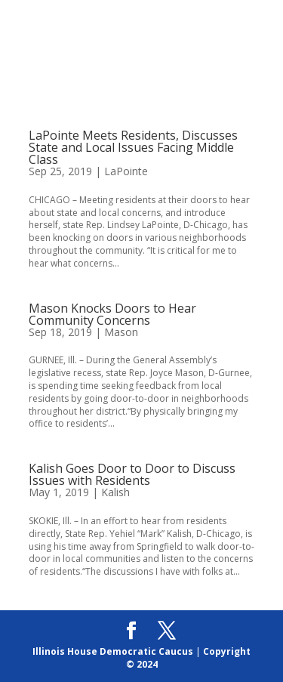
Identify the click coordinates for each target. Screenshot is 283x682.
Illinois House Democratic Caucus (112, 651)
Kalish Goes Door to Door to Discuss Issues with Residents (132, 474)
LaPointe (126, 171)
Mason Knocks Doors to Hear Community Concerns (112, 314)
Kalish (115, 492)
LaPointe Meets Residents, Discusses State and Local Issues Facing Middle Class (133, 147)
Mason (121, 332)
